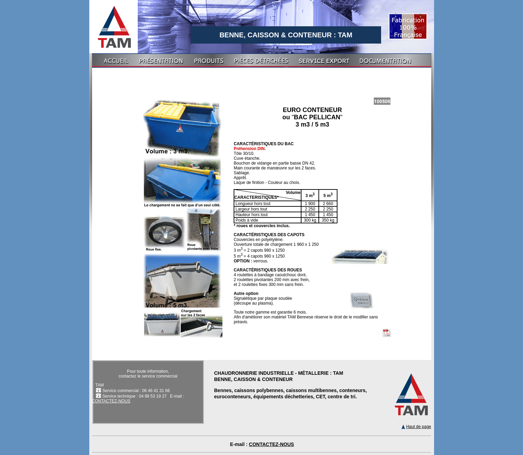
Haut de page (416, 426)
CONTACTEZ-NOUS (111, 401)
